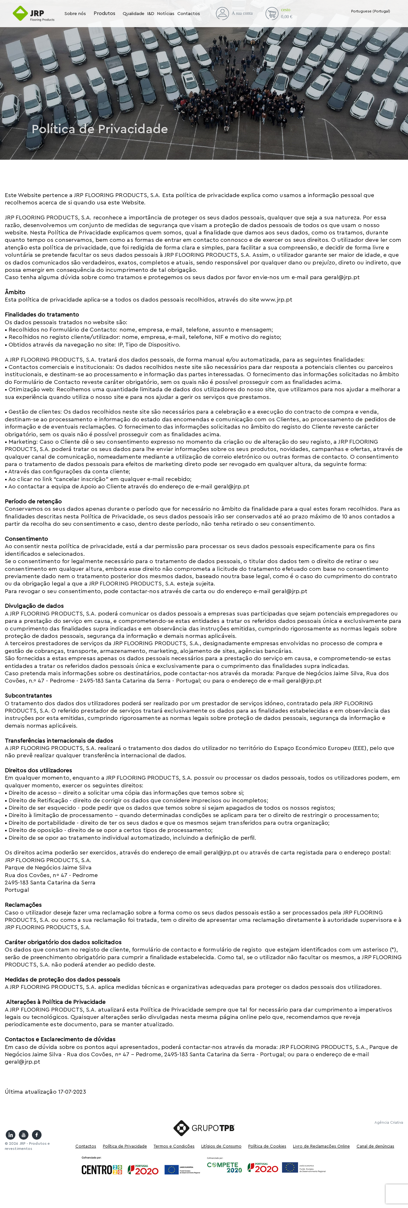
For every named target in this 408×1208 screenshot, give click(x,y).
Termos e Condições (174, 1146)
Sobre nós (75, 13)
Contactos (188, 13)
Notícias (165, 13)
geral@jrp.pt (342, 277)
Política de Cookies (267, 1146)
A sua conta (234, 13)
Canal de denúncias (375, 1146)
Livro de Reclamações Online (321, 1146)
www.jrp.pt (277, 299)
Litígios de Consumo (221, 1146)
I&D (150, 13)
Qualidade (134, 13)
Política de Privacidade (125, 1146)
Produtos (104, 13)
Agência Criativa (388, 1122)
